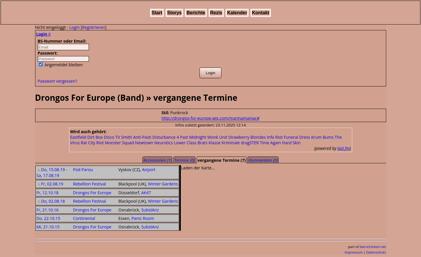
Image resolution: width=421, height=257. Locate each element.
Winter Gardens (163, 184)
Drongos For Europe (92, 192)
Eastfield (78, 137)
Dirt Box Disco (100, 137)
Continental (84, 218)
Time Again (270, 142)
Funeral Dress (297, 137)
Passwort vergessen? (57, 81)
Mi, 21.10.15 (48, 227)
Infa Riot (275, 137)
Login (74, 27)
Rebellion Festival (89, 184)
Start (157, 12)
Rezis (216, 12)
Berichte (195, 12)
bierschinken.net (373, 246)
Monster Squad (119, 142)
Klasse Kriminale (224, 142)
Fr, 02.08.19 (50, 184)
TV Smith (123, 137)
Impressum (354, 252)
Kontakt (260, 12)
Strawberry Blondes (247, 137)
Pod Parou (83, 169)
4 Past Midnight (191, 137)
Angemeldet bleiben (61, 64)
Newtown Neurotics (154, 142)
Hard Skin (291, 142)
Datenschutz (376, 252)
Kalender (237, 12)
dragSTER (250, 142)
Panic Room (142, 218)
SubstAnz (150, 210)
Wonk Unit (217, 137)
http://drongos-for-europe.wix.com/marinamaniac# (210, 118)
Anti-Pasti (142, 137)
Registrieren (93, 27)
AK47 (146, 192)
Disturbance (164, 137)
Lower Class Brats (190, 142)
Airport (148, 169)
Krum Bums (322, 137)
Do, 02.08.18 (51, 201)
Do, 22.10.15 (48, 218)
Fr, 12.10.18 (48, 192)
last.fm (343, 148)
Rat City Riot (92, 142)
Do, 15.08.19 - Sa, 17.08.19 (52, 172)
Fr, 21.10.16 (48, 210)
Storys (174, 12)
